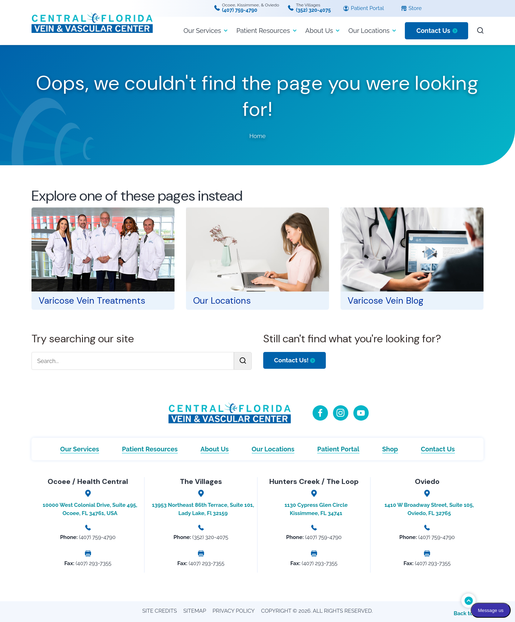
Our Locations (368, 30)
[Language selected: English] (472, 8)
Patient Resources (263, 30)
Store (411, 8)
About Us (319, 30)
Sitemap (194, 611)
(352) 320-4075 (313, 10)
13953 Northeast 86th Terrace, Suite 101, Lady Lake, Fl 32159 (203, 509)
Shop (390, 449)
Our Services (202, 30)
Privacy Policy (233, 611)
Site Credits (159, 611)
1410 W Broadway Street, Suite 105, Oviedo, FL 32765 (429, 509)
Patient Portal (363, 8)
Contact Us (433, 30)
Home (257, 136)
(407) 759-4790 (240, 10)
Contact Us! (292, 360)
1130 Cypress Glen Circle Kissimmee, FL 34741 (315, 509)
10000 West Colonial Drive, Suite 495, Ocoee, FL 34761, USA (90, 509)
